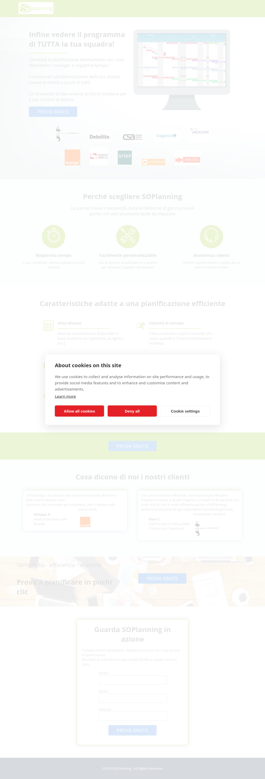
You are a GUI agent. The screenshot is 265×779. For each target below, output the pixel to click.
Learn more (65, 396)
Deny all (132, 411)
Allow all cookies (79, 411)
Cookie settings (185, 411)
